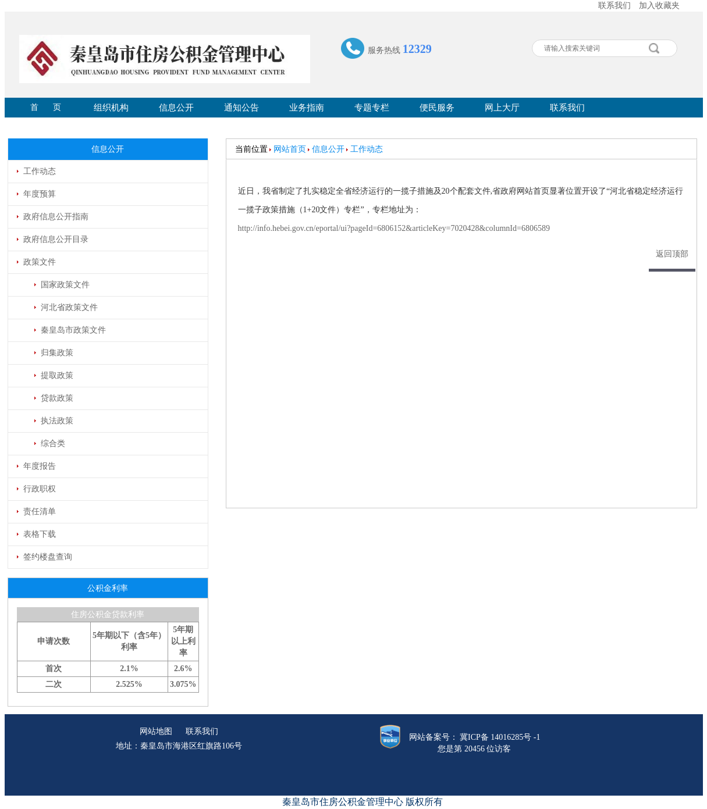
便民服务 (437, 107)
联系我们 (614, 5)
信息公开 (176, 107)
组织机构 (111, 107)
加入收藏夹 (659, 5)
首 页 (45, 107)
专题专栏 (371, 107)
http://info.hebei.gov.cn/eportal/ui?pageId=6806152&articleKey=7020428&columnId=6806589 (394, 228)
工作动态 (366, 149)
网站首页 (289, 149)
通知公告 (241, 107)
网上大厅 (502, 107)
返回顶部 (672, 254)
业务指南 (306, 107)
